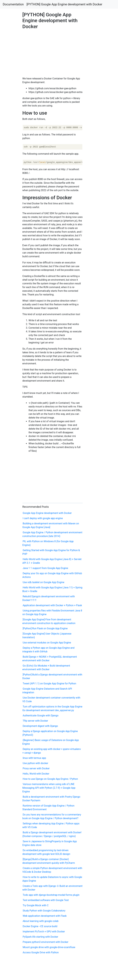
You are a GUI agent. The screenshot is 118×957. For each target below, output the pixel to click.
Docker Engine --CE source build (40, 926)
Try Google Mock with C (36, 905)
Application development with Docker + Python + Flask (52, 605)
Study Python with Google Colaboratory (44, 910)
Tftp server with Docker (35, 720)
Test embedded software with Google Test (46, 900)
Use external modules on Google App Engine (47, 642)
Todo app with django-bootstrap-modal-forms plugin (51, 894)
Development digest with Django (40, 726)
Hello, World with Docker (36, 773)
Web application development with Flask (45, 915)
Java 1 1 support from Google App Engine (45, 568)
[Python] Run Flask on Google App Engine (45, 628)
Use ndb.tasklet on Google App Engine (43, 582)
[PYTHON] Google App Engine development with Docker (64, 4)
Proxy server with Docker (36, 768)
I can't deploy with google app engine (43, 518)
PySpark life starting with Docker (40, 936)
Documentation (13, 4)
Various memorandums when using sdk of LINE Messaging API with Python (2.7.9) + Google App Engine (48, 788)
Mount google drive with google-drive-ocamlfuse (49, 947)
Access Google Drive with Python (41, 952)
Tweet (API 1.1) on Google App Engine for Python (49, 683)
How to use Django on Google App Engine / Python (50, 778)
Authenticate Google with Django (41, 715)
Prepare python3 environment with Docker (45, 942)
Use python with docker (35, 763)
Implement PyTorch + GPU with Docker (44, 931)
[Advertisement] (95, 237)
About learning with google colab (41, 921)
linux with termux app (34, 758)
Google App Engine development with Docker (47, 513)
